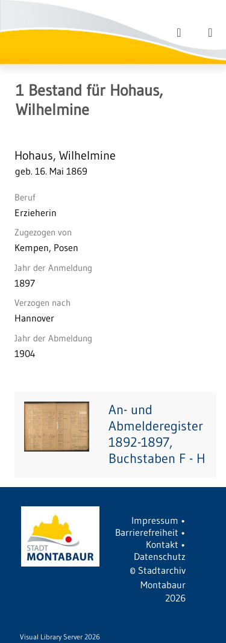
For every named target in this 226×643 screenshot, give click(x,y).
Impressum (154, 520)
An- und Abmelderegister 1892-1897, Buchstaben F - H (157, 434)
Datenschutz (160, 556)
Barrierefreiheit (146, 532)
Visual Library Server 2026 (60, 636)
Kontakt (162, 544)
